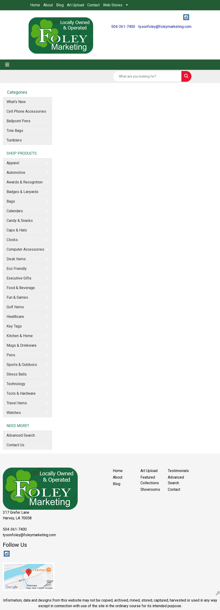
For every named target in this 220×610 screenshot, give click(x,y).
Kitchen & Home (20, 336)
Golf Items (15, 307)
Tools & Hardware (21, 393)
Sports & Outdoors (22, 364)
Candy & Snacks (20, 220)
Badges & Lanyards (22, 192)
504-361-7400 (123, 26)
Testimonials (178, 471)
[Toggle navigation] (7, 64)
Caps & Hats (17, 230)
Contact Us (15, 445)
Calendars (15, 211)
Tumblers (14, 140)
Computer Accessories (25, 249)
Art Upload (75, 5)
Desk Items (16, 259)
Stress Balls (17, 374)
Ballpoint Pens (18, 121)
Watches (14, 412)
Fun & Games (17, 297)
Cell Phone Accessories (26, 111)
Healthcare (15, 316)
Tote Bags (15, 130)
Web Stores (112, 5)
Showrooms (150, 489)
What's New (16, 102)
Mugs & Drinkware (22, 345)
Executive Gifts (19, 278)
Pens (11, 355)
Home (35, 5)
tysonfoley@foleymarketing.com (164, 26)
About (48, 5)
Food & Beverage (21, 288)
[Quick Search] (147, 76)
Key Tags (14, 326)
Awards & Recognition (25, 182)
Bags (11, 201)
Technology (16, 384)
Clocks (12, 240)
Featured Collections (149, 480)
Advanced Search (21, 435)
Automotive (16, 172)
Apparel (13, 163)
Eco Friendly (17, 268)
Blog (60, 5)
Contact (93, 5)
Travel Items (17, 403)
